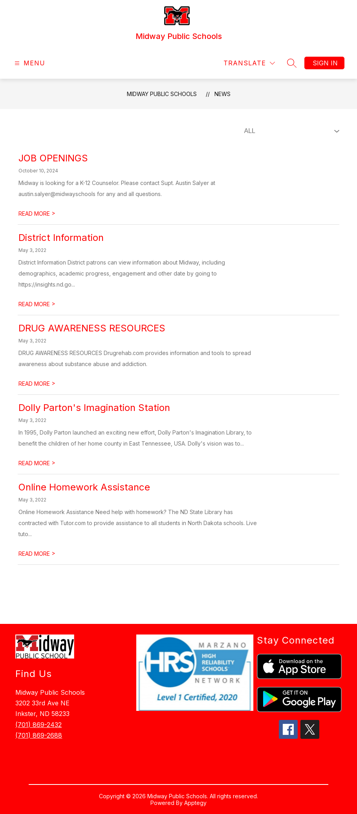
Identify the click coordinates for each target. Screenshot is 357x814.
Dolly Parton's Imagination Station (94, 407)
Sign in (325, 63)
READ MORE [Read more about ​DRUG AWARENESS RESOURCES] (36, 383)
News (222, 94)
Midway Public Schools (162, 94)
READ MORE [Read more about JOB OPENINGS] (36, 213)
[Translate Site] (249, 63)
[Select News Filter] (290, 131)
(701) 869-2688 (38, 735)
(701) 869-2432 (38, 725)
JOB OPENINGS (53, 158)
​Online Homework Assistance (84, 487)
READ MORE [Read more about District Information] (36, 304)
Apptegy (195, 802)
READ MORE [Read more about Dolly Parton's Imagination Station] (36, 463)
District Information (61, 237)
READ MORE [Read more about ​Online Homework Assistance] (36, 553)
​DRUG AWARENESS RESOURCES (91, 328)
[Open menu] (29, 63)
